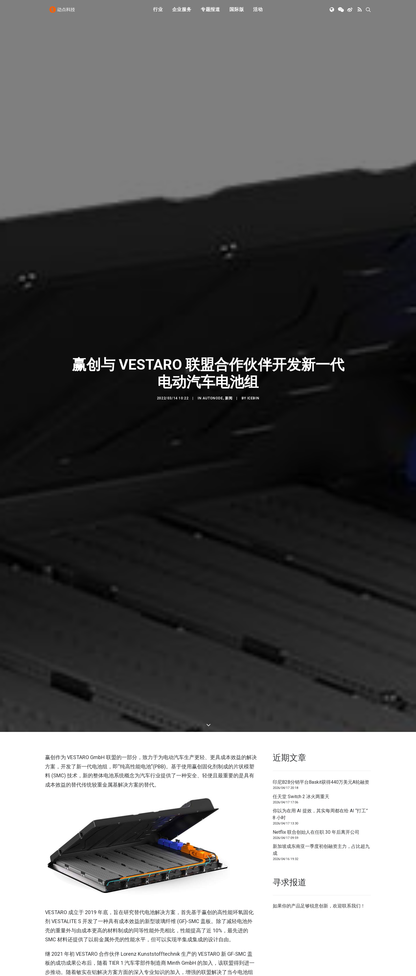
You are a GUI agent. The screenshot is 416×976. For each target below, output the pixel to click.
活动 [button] (258, 12)
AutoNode (213, 351)
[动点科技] (63, 12)
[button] (332, 12)
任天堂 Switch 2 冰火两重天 (301, 702)
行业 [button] (158, 12)
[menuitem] (158, 12)
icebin (253, 351)
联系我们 (351, 811)
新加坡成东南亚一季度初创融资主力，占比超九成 (321, 755)
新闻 (228, 351)
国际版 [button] (236, 12)
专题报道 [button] (210, 12)
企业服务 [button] (182, 12)
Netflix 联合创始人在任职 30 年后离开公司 (316, 737)
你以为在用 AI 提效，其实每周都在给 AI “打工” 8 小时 (320, 720)
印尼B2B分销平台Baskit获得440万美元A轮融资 (321, 688)
